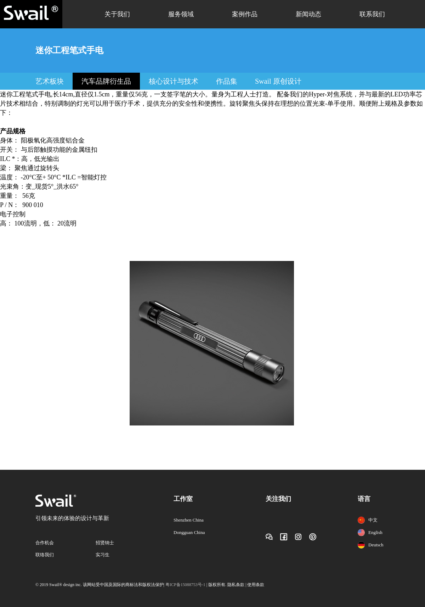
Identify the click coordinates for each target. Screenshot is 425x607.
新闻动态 (308, 14)
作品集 (226, 81)
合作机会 (44, 542)
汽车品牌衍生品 (106, 81)
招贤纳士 (105, 542)
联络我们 (44, 554)
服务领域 (181, 14)
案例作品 (244, 14)
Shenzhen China (189, 520)
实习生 (102, 554)
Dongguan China (189, 532)
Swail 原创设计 (278, 81)
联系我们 (372, 14)
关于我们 (117, 14)
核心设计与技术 (173, 81)
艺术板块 (49, 81)
